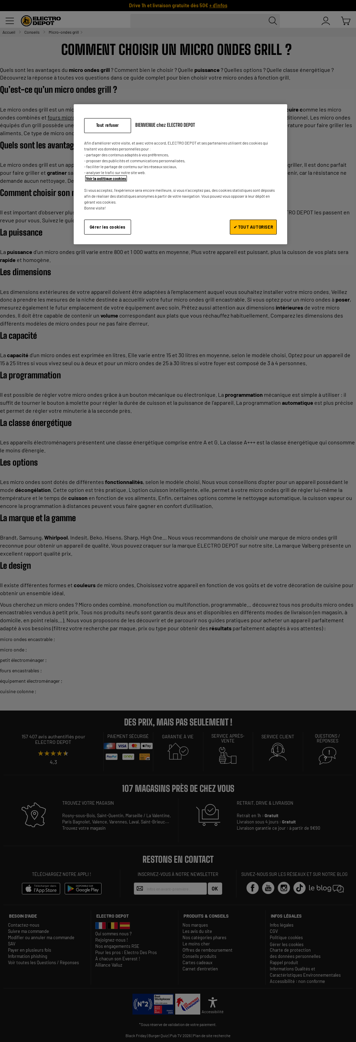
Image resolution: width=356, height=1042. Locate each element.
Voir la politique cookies (106, 178)
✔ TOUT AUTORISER (253, 226)
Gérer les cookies (108, 226)
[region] (180, 174)
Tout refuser (107, 125)
